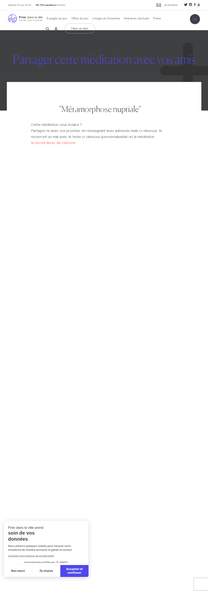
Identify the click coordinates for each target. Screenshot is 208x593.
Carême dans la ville (115, 57)
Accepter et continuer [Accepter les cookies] (74, 570)
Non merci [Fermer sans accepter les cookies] (18, 571)
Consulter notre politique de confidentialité (31, 555)
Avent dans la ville (111, 46)
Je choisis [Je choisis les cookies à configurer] (46, 571)
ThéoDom (101, 68)
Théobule (99, 80)
